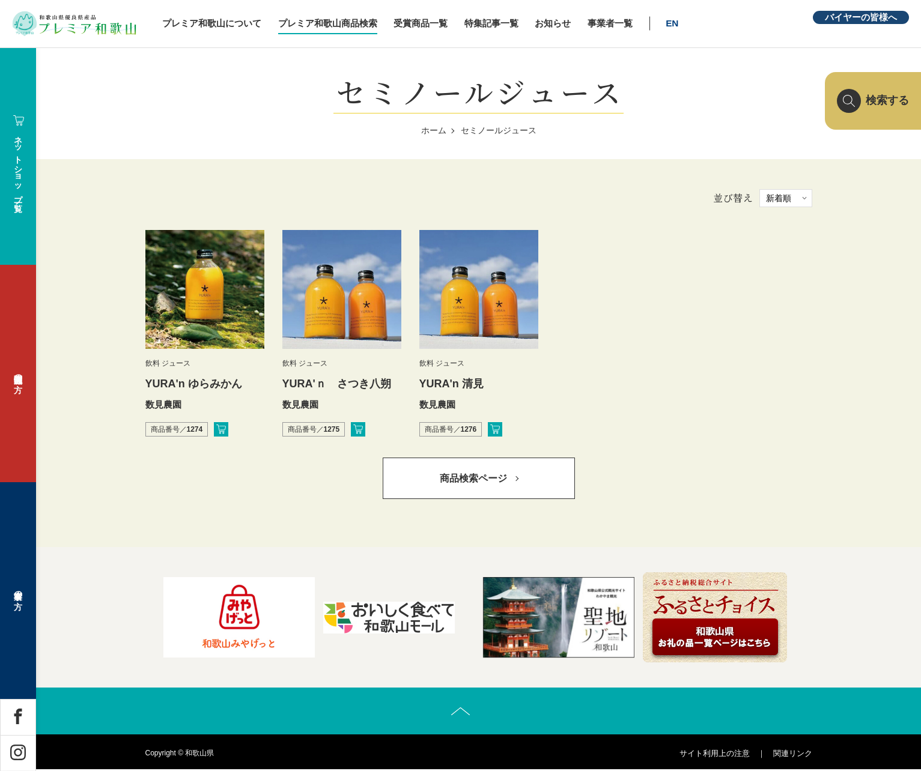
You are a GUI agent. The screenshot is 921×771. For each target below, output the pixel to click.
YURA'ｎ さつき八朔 (336, 384)
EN (679, 23)
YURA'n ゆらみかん (193, 384)
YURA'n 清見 (451, 384)
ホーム (433, 130)
